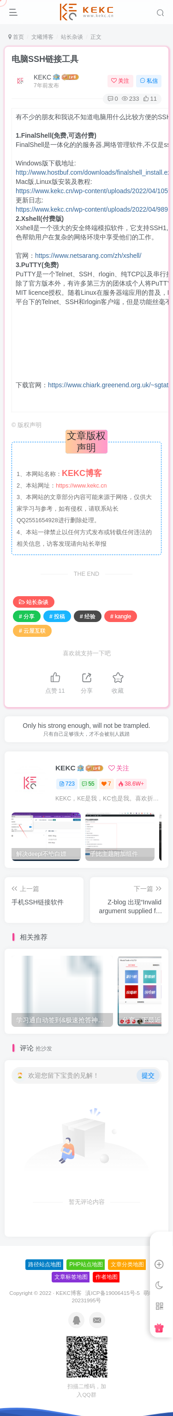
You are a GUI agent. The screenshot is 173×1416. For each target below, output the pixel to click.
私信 (149, 81)
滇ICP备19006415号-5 (112, 1293)
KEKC (42, 77)
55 (88, 784)
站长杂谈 (72, 37)
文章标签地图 (71, 1277)
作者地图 (106, 1277)
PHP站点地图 (86, 1264)
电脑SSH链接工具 (45, 59)
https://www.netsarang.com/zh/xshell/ (88, 255)
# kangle (120, 616)
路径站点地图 (44, 1264)
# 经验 (87, 616)
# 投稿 (57, 616)
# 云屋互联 (32, 631)
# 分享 (27, 616)
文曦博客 (42, 37)
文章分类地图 (127, 1264)
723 (67, 784)
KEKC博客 (69, 1293)
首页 (16, 37)
